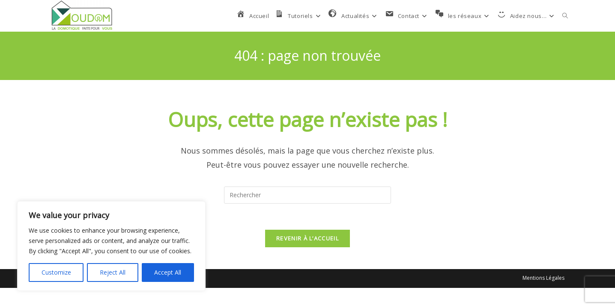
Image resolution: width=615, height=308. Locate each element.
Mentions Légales (543, 277)
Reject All (112, 272)
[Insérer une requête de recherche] (307, 195)
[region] (111, 246)
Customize (56, 272)
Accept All (167, 272)
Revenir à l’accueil (307, 238)
